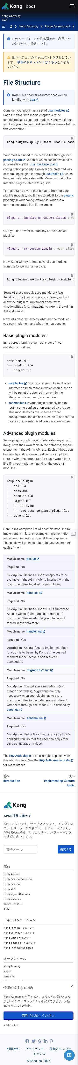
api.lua (31, 559)
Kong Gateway (28, 26)
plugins (69, 195)
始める (7, 909)
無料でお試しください (38, 1015)
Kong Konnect (12, 874)
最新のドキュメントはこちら (37, 62)
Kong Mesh (10, 889)
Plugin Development (57, 26)
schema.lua (16, 403)
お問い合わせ (11, 1025)
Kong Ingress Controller (17, 894)
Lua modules (56, 110)
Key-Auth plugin (20, 756)
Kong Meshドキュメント (17, 937)
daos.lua (32, 593)
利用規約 (13, 1049)
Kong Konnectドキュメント (19, 927)
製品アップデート (14, 904)
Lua (32, 99)
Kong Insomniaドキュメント (20, 942)
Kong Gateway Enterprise (18, 879)
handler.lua (15, 383)
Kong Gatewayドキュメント (19, 932)
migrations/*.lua (38, 670)
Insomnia (9, 976)
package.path (12, 160)
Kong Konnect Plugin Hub (18, 947)
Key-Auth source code (54, 760)
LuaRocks (52, 174)
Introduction (11, 781)
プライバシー (34, 1049)
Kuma (7, 971)
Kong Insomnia (12, 899)
